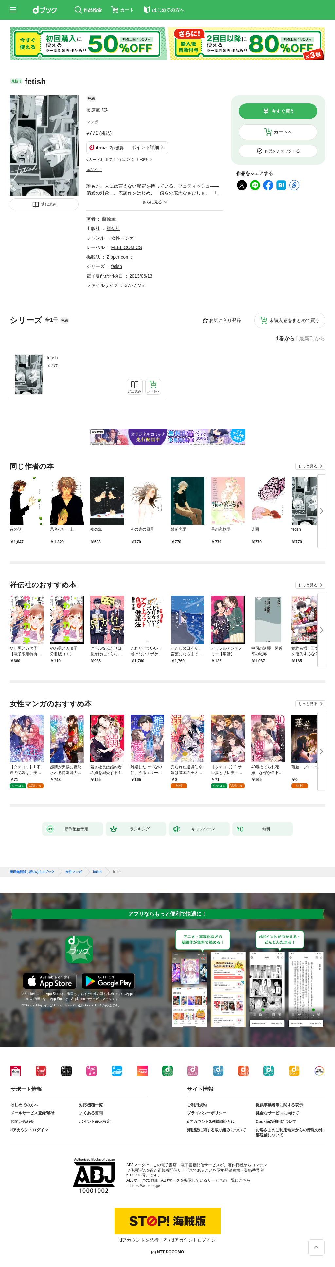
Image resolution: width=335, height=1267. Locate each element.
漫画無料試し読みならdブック (32, 872)
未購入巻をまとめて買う (294, 320)
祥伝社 (113, 228)
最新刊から (312, 338)
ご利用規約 (197, 1105)
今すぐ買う (283, 111)
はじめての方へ (24, 1105)
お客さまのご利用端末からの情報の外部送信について (289, 1133)
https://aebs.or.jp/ (145, 1185)
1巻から (285, 338)
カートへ (283, 132)
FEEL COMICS (126, 247)
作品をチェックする (282, 151)
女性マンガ (122, 238)
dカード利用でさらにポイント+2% (117, 159)
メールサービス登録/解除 (32, 1113)
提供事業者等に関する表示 (279, 1105)
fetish (52, 357)
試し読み (48, 204)
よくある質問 (91, 1113)
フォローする (104, 110)
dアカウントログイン (29, 1130)
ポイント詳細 (145, 147)
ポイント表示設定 (95, 1121)
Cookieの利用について (276, 1121)
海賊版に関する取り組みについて (216, 1130)
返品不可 (94, 169)
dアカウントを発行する (143, 1239)
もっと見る (308, 466)
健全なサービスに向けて (277, 1113)
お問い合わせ (22, 1121)
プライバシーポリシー (206, 1113)
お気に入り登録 (225, 320)
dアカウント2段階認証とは (211, 1121)
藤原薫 (93, 110)
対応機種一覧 (91, 1105)
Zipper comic (120, 257)
